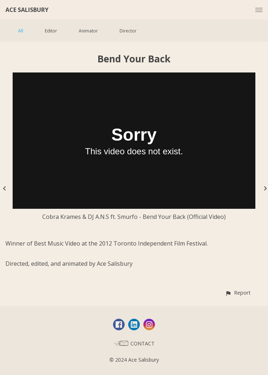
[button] (238, 292)
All (20, 31)
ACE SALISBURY (26, 10)
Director (128, 31)
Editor (51, 31)
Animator (88, 31)
